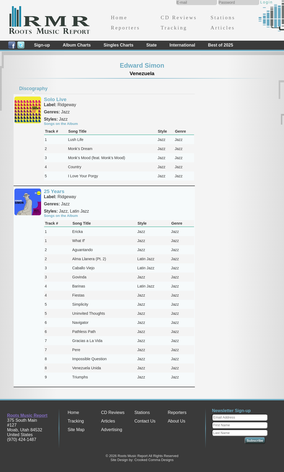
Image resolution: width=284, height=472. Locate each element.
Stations (223, 17)
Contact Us (144, 421)
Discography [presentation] (33, 88)
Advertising (111, 429)
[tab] (33, 88)
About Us (176, 421)
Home (119, 17)
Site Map (76, 429)
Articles (223, 27)
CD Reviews (179, 17)
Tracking (174, 27)
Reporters (125, 27)
